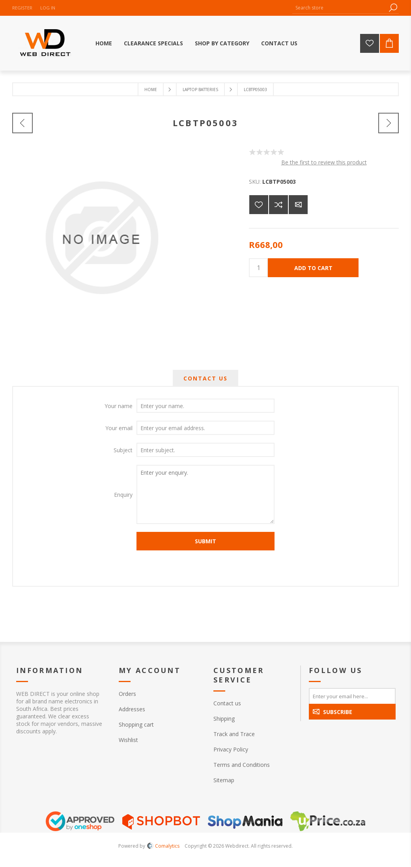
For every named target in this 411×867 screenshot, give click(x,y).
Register (22, 8)
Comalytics (163, 846)
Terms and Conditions (241, 764)
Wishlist (128, 740)
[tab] (205, 378)
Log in (47, 8)
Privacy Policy (230, 749)
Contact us (227, 703)
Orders (127, 693)
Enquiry (123, 494)
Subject (123, 450)
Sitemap (223, 780)
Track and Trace (234, 734)
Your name (119, 406)
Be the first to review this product (324, 162)
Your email (119, 428)
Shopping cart (136, 724)
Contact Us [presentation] (205, 378)
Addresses (132, 709)
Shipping (224, 718)
